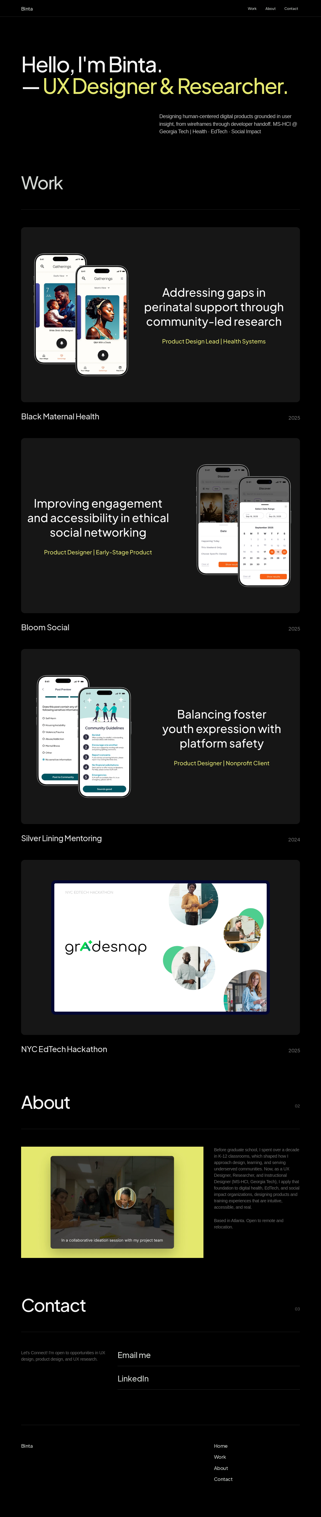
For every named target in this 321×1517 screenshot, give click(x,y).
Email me (134, 1354)
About (221, 1468)
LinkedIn (133, 1377)
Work (220, 1456)
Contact (223, 1479)
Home (221, 1445)
